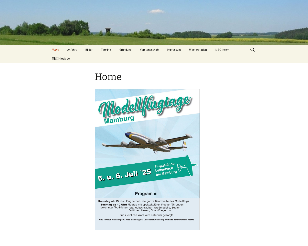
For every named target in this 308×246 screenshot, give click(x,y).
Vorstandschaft (149, 50)
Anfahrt (72, 50)
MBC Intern (222, 50)
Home (55, 50)
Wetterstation (198, 50)
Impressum (174, 50)
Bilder (89, 50)
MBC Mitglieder (61, 58)
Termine (106, 50)
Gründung (125, 50)
